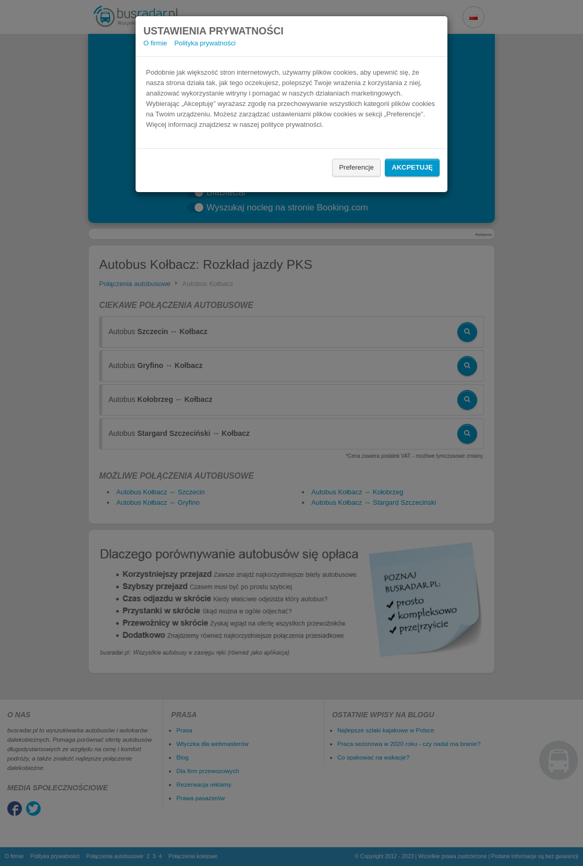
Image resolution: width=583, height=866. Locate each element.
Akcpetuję (412, 167)
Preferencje (356, 167)
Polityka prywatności (205, 43)
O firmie (155, 43)
